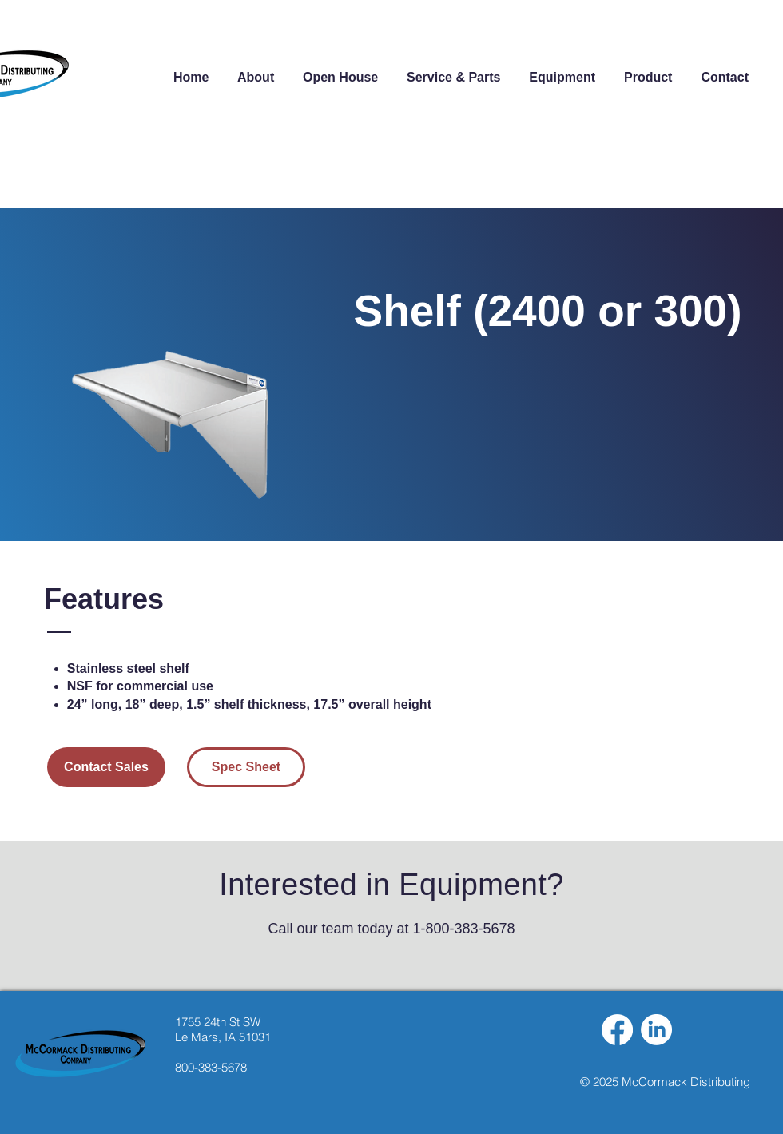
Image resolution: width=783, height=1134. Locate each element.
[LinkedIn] (656, 1029)
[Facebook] (617, 1029)
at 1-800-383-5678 (453, 929)
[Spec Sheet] (246, 767)
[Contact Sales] (106, 767)
